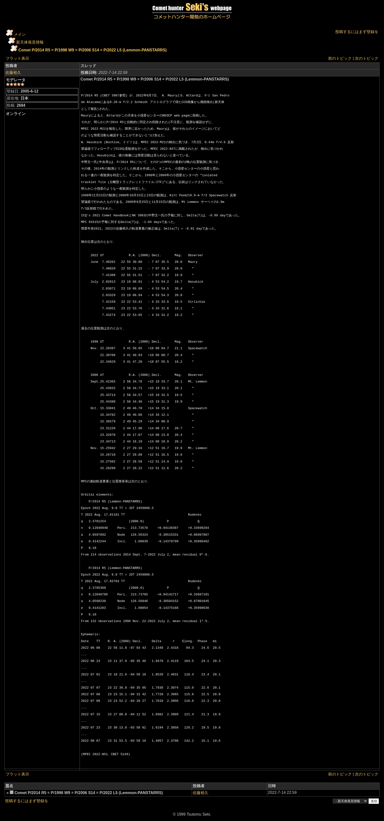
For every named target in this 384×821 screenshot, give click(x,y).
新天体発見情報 (30, 42)
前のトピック (340, 58)
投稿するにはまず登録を (356, 32)
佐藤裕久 (13, 72)
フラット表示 (17, 58)
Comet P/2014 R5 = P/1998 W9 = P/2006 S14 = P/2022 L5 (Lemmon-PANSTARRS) (92, 50)
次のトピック (366, 58)
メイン (20, 34)
